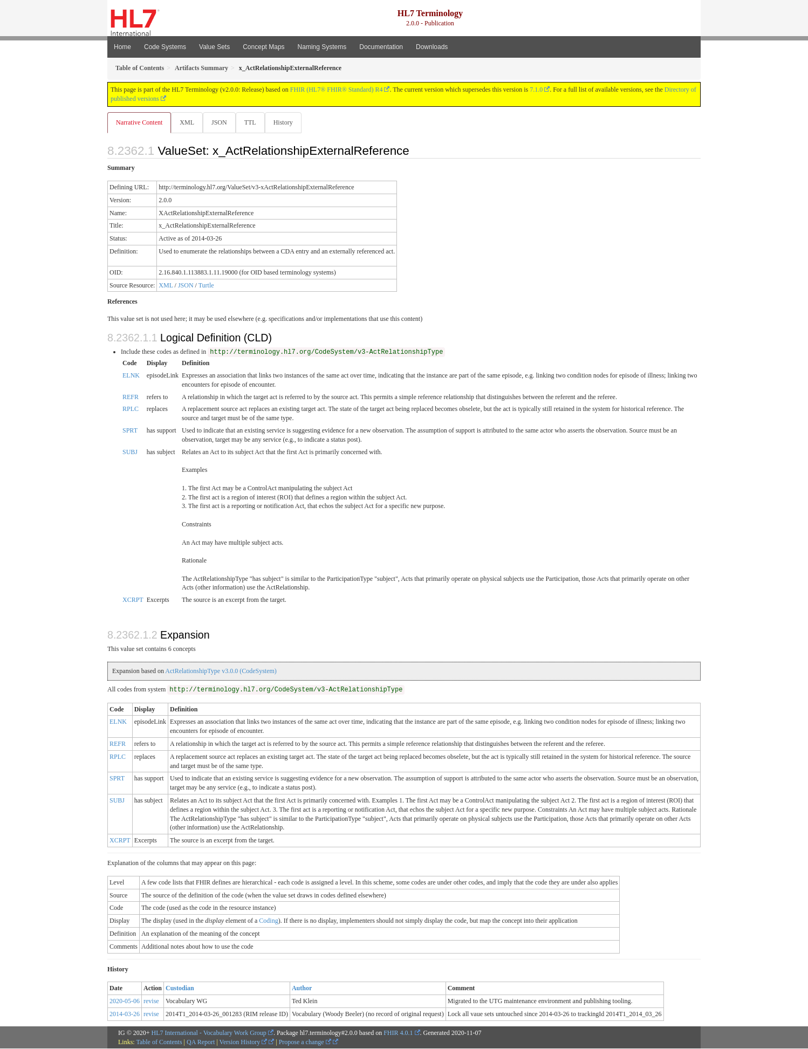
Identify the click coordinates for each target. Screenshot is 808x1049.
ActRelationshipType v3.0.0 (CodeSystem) (220, 671)
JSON (221, 122)
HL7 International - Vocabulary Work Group (209, 1033)
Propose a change (305, 1042)
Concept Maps (263, 47)
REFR (130, 397)
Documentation (381, 47)
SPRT (130, 431)
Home (122, 47)
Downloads (432, 47)
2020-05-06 (124, 1001)
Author (302, 988)
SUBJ (130, 452)
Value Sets (214, 47)
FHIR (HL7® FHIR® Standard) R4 (336, 89)
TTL (253, 122)
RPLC (130, 409)
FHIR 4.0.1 (398, 1033)
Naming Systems (322, 47)
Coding (268, 921)
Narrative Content (139, 122)
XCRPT (132, 600)
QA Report (201, 1042)
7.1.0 (536, 89)
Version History (244, 1042)
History (287, 122)
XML (188, 122)
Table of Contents (159, 1042)
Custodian (180, 988)
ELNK (131, 376)
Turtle (206, 286)
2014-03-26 (124, 1014)
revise (151, 1001)
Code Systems (165, 47)
